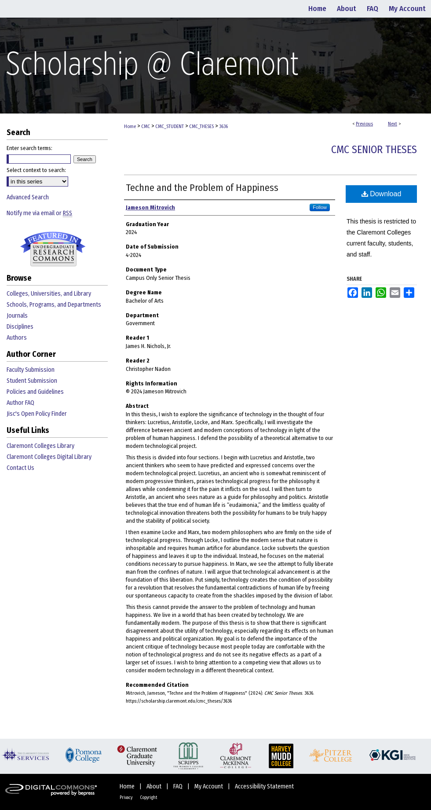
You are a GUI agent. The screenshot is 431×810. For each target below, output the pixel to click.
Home (130, 126)
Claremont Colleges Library (40, 446)
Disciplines (20, 326)
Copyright (148, 797)
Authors (17, 337)
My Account (209, 786)
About (154, 786)
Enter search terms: (29, 148)
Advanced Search (28, 197)
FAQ (178, 786)
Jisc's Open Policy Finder (37, 414)
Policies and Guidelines (35, 392)
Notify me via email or (39, 213)
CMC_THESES (201, 126)
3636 (223, 126)
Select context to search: (36, 170)
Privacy (126, 797)
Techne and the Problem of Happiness (202, 188)
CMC (145, 126)
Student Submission (32, 381)
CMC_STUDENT (169, 126)
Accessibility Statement (264, 786)
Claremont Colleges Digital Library (49, 457)
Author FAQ (20, 403)
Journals (17, 315)
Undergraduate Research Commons (53, 249)
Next (392, 124)
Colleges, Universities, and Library (49, 293)
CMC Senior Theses (374, 149)
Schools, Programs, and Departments (54, 304)
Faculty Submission (31, 370)
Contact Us (20, 468)
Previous (364, 124)
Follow (320, 207)
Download (382, 194)
